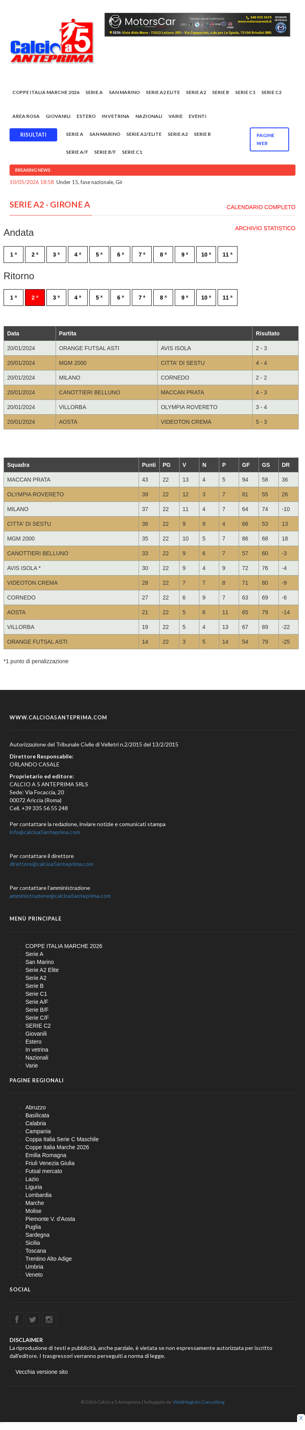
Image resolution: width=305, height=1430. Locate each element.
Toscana (35, 1251)
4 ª (77, 254)
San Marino (124, 92)
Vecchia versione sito (41, 1372)
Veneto (34, 1274)
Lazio (32, 1179)
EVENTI (198, 116)
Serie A (94, 92)
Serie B (220, 92)
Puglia (33, 1227)
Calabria (35, 1123)
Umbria (34, 1266)
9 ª (184, 254)
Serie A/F (77, 152)
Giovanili (58, 116)
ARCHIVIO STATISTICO (265, 228)
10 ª (206, 254)
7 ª (142, 254)
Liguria (33, 1187)
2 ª (34, 254)
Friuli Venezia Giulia (50, 1163)
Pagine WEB (265, 139)
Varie (175, 116)
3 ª (56, 254)
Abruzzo (35, 1107)
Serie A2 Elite (163, 92)
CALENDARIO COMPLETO (261, 207)
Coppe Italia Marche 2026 (57, 1147)
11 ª (228, 254)
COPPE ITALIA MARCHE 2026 (45, 92)
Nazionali (148, 116)
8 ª (163, 254)
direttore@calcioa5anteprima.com (51, 863)
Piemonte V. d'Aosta (50, 1219)
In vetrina (115, 116)
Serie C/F (37, 1018)
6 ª (120, 254)
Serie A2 (196, 92)
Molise (33, 1211)
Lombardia (38, 1195)
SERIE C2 (271, 92)
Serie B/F (105, 152)
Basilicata (37, 1115)
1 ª (13, 254)
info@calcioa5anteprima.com (45, 832)
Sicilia (32, 1243)
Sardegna (37, 1235)
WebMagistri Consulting (198, 1402)
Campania (38, 1131)
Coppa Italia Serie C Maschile (61, 1139)
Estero (86, 116)
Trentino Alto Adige (48, 1259)
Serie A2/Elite (144, 134)
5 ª (99, 254)
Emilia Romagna (45, 1155)
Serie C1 (245, 92)
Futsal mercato (43, 1171)
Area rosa (26, 116)
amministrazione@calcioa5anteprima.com (60, 895)
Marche (34, 1203)
